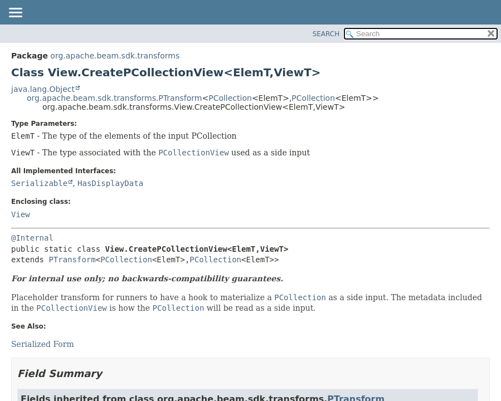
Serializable (39, 183)
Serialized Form (42, 344)
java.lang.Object (43, 89)
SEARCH (326, 34)
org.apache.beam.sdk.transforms (114, 55)
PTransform (71, 259)
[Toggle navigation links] (15, 13)
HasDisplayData (110, 183)
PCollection (230, 98)
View (20, 214)
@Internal (32, 237)
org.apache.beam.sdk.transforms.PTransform (114, 98)
